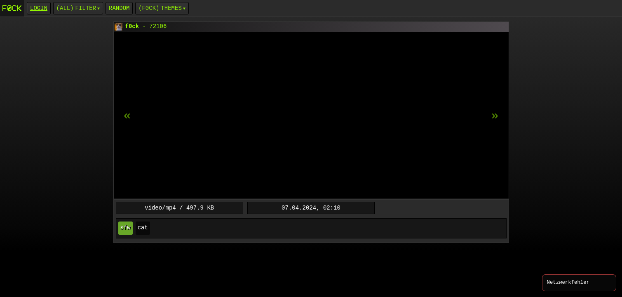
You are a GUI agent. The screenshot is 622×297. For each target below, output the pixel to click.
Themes (171, 8)
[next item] (127, 116)
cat (143, 228)
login (38, 8)
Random (119, 8)
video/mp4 (160, 208)
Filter (85, 8)
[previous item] (495, 116)
